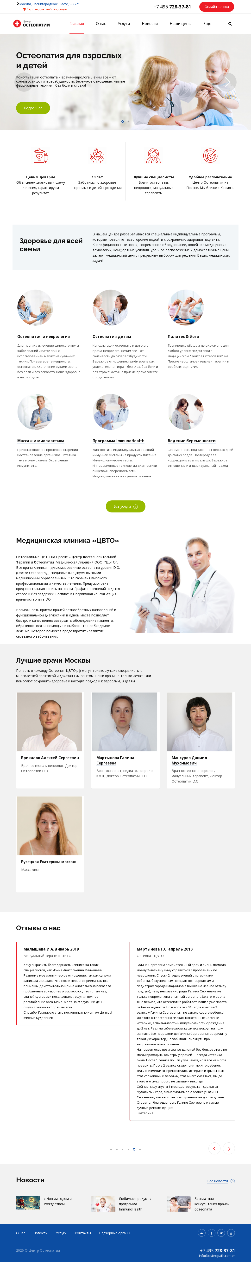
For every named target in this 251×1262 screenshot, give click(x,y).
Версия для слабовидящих (45, 9)
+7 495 (172, 6)
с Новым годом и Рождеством (58, 1205)
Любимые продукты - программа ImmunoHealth (136, 1208)
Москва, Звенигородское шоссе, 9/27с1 (49, 4)
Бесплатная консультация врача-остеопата (212, 1208)
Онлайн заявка (217, 6)
